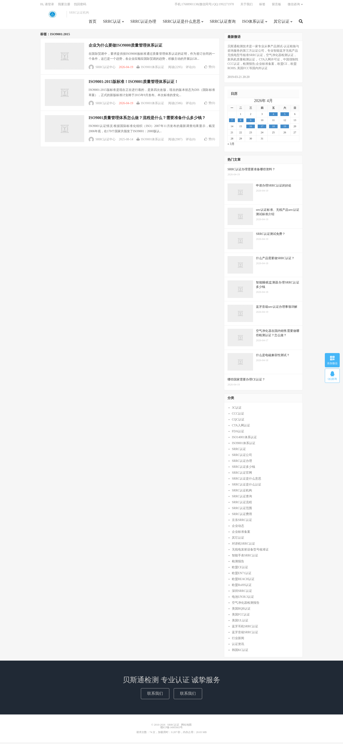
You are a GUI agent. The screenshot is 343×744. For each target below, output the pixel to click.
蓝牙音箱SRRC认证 (245, 633)
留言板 (276, 5)
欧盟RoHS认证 (242, 586)
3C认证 (237, 409)
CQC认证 (238, 421)
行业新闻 (238, 639)
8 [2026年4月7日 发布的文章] (240, 121)
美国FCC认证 (241, 616)
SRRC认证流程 (242, 503)
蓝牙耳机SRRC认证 (245, 628)
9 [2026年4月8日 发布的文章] (250, 121)
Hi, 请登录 (47, 5)
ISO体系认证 (253, 23)
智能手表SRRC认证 (245, 557)
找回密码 (80, 5)
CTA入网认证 (241, 427)
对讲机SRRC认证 (243, 545)
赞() (209, 68)
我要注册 (64, 5)
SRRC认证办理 (143, 23)
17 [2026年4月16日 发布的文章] (262, 128)
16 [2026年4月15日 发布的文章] (250, 128)
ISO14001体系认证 (244, 438)
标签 (262, 5)
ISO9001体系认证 (150, 68)
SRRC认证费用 (242, 515)
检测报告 (238, 563)
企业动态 (238, 527)
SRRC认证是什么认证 (246, 486)
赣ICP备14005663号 (171, 729)
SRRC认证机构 (242, 492)
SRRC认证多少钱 (243, 468)
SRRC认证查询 (223, 23)
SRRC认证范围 (242, 509)
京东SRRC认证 (242, 521)
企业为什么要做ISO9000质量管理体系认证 (125, 47)
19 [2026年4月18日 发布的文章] (285, 128)
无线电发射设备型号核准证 (250, 551)
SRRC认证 (52, 15)
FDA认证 (238, 432)
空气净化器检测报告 (245, 604)
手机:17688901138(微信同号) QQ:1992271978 (204, 5)
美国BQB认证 (241, 610)
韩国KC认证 (240, 651)
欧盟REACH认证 (243, 580)
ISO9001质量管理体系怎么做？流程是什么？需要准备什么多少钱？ (147, 119)
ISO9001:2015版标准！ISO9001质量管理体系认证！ (133, 83)
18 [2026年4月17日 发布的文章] (273, 128)
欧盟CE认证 (240, 568)
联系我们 (155, 695)
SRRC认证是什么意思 (181, 23)
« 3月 (231, 145)
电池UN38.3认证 (243, 598)
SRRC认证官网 (242, 474)
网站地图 (186, 726)
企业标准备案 (241, 533)
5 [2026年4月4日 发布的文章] (284, 115)
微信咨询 (294, 5)
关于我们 (246, 5)
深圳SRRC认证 (242, 592)
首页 (92, 23)
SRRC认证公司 (242, 456)
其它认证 (281, 23)
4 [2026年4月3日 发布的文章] (273, 115)
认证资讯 (238, 645)
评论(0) (190, 68)
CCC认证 (238, 415)
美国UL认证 (240, 622)
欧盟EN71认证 (241, 574)
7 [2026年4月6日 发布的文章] (232, 121)
